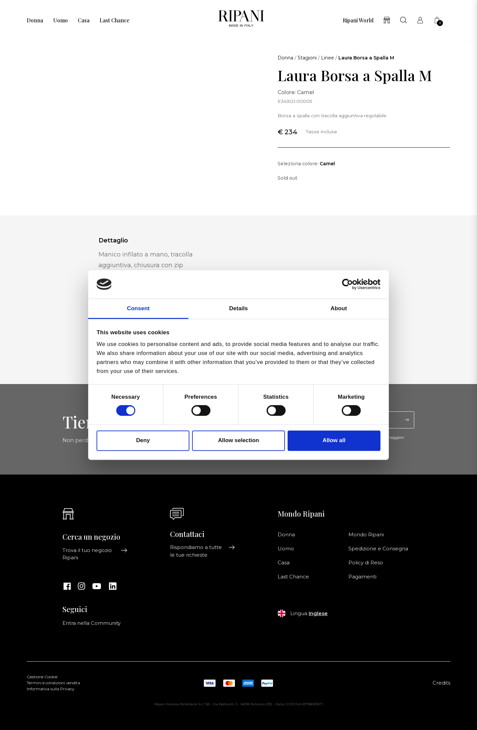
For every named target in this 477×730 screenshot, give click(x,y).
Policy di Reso (365, 563)
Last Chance (114, 20)
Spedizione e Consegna (378, 549)
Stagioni (307, 58)
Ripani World (358, 20)
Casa (84, 20)
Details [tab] (238, 308)
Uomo (60, 20)
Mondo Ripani (366, 535)
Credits (441, 683)
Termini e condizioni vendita (53, 683)
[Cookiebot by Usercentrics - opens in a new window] (351, 284)
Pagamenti (362, 577)
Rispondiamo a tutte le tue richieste (202, 551)
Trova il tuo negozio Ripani (95, 554)
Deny (143, 440)
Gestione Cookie (42, 677)
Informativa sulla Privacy (50, 689)
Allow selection (238, 440)
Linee (327, 58)
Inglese (318, 613)
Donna (35, 20)
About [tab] (338, 308)
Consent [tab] (138, 308)
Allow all (334, 440)
